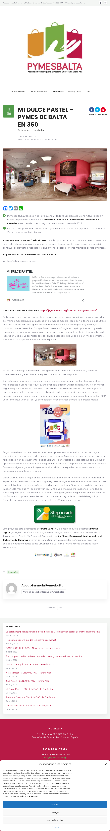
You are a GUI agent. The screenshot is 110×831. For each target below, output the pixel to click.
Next (61, 607)
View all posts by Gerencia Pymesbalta (43, 591)
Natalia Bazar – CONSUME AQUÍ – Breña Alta (28, 672)
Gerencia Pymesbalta (31, 130)
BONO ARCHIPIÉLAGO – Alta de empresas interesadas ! (34, 648)
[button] (105, 764)
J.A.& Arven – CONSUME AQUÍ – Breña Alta (27, 681)
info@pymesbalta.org (55, 757)
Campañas (13, 572)
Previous (51, 607)
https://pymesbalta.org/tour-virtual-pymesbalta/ (68, 310)
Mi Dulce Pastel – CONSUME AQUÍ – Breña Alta (29, 689)
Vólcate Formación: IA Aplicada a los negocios (28, 705)
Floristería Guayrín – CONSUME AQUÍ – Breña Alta (30, 697)
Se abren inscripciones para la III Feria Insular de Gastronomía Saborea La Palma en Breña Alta (53, 631)
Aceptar (55, 804)
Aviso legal (56, 827)
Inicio (31, 136)
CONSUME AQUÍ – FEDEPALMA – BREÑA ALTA (30, 664)
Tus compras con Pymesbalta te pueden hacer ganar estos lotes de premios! (44, 656)
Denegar (55, 812)
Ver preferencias (55, 820)
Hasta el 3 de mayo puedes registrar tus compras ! (31, 640)
